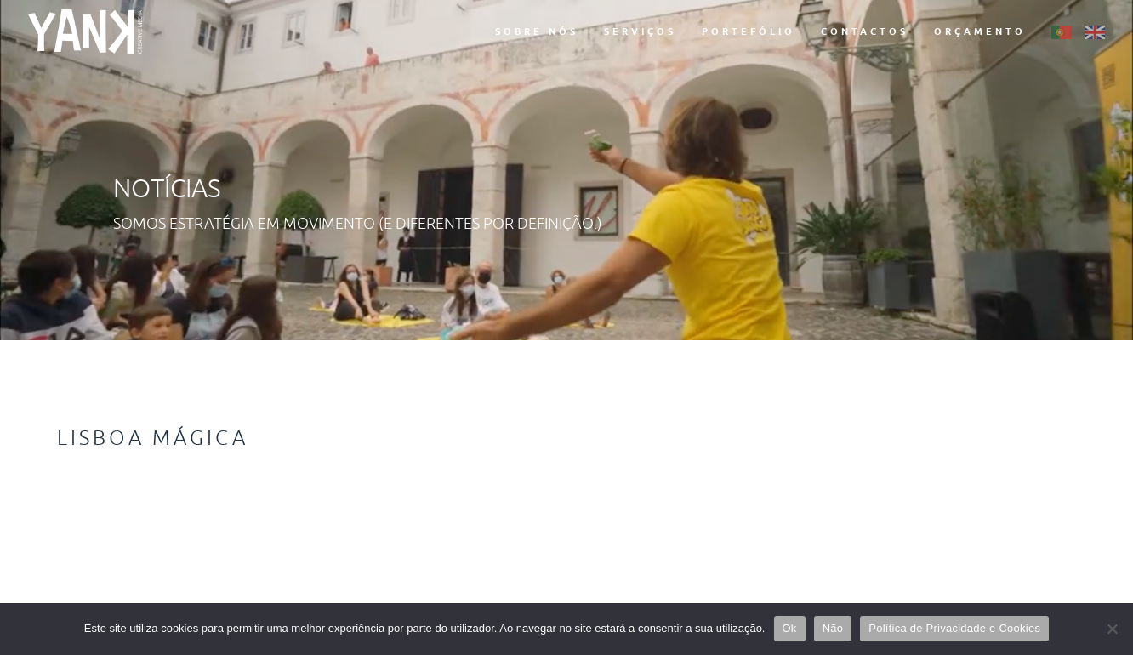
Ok (790, 628)
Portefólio (748, 31)
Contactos (864, 31)
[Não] (1111, 628)
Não (833, 628)
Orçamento (980, 31)
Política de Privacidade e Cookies (954, 628)
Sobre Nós (536, 31)
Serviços (640, 31)
